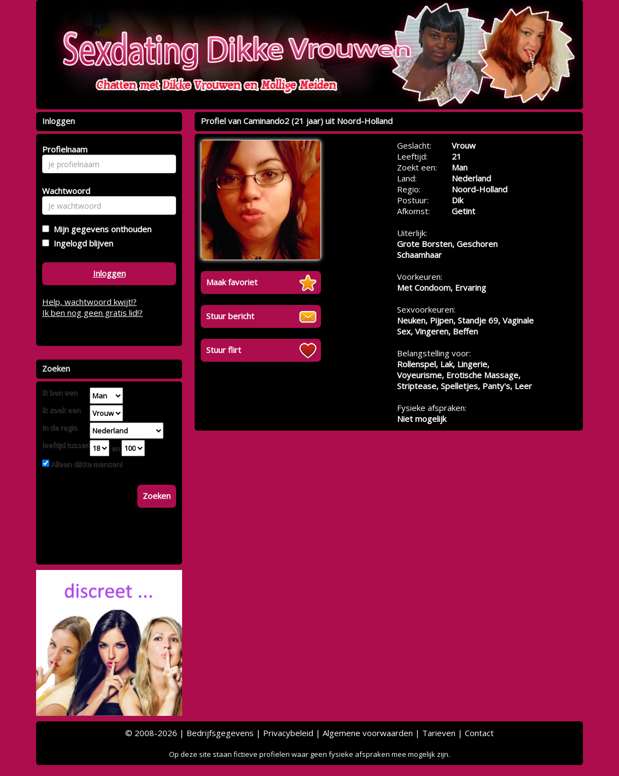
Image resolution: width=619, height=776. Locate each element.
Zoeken (157, 495)
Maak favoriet (232, 282)
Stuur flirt (223, 349)
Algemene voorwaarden (368, 732)
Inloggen (109, 273)
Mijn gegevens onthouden (100, 229)
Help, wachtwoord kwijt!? (89, 301)
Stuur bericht (230, 315)
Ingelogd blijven (81, 243)
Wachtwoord (63, 190)
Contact (479, 732)
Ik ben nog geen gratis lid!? (92, 312)
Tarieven (439, 732)
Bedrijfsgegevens (220, 732)
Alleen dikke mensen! (85, 464)
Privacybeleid (288, 732)
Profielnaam (63, 149)
